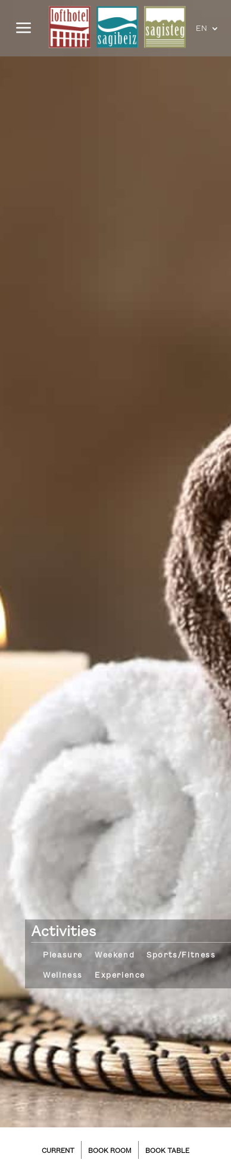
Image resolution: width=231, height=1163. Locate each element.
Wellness (63, 975)
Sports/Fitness (181, 955)
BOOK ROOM (110, 1151)
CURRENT (58, 1151)
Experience (120, 975)
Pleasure (63, 955)
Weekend (115, 955)
